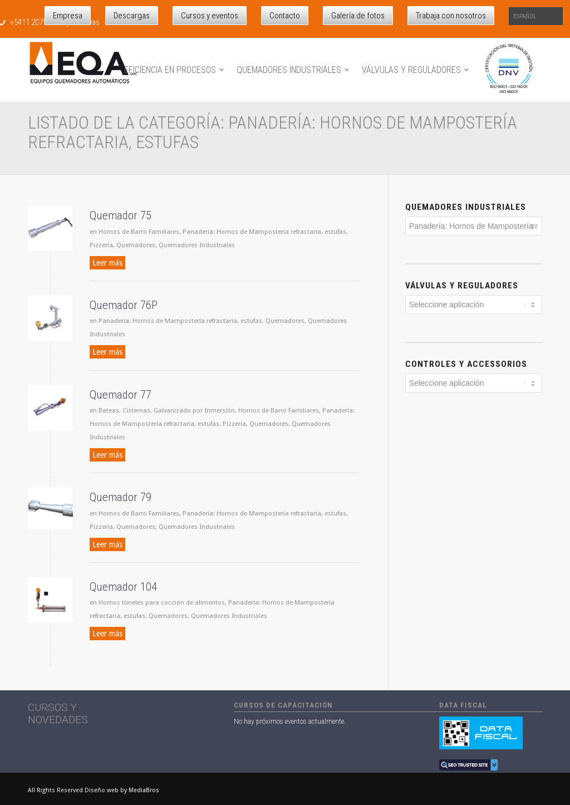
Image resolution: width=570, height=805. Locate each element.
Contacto (284, 16)
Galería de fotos (358, 16)
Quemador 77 (120, 394)
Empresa (67, 16)
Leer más (107, 262)
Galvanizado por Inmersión (194, 410)
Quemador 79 (120, 497)
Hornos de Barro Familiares (139, 231)
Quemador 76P (124, 305)
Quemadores (135, 245)
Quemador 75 (120, 215)
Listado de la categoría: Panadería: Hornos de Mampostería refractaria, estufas (272, 132)
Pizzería (101, 245)
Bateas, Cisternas (124, 410)
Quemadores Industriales (197, 245)
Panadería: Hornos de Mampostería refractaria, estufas (264, 231)
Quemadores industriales (465, 207)
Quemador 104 (123, 586)
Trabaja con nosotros (451, 16)
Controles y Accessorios (466, 364)
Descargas (132, 16)
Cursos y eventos (209, 16)
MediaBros (144, 790)
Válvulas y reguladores (461, 286)
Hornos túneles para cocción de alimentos (162, 602)
